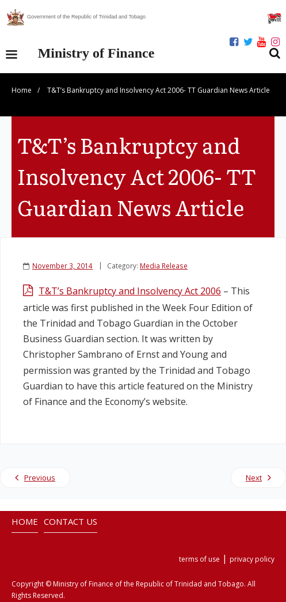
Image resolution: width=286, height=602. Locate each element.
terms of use (199, 559)
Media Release (164, 265)
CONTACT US (70, 521)
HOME (25, 521)
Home (22, 90)
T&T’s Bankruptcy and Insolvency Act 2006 (130, 291)
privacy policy (252, 559)
